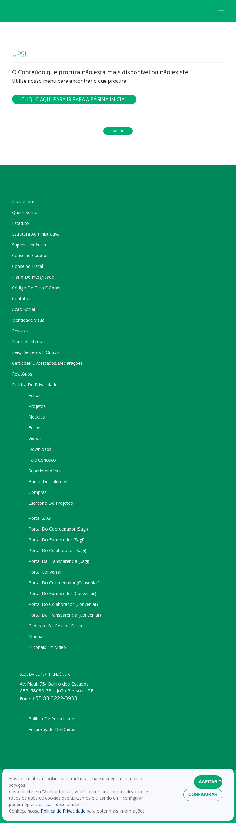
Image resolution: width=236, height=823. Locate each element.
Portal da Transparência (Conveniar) (65, 615)
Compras (38, 492)
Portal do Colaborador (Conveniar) (63, 604)
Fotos (34, 428)
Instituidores (24, 202)
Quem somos (26, 212)
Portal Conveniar (45, 572)
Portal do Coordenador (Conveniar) (64, 583)
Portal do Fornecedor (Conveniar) (62, 593)
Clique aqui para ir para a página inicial (74, 99)
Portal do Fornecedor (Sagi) (57, 540)
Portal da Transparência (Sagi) (59, 561)
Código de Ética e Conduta (39, 288)
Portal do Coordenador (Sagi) (58, 529)
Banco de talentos (48, 481)
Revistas (20, 331)
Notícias (37, 417)
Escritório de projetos (51, 503)
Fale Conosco (42, 460)
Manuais (37, 636)
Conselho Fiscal (27, 266)
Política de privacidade (34, 385)
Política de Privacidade (64, 811)
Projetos (37, 406)
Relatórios (22, 374)
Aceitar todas (210, 781)
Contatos (21, 298)
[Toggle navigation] (221, 12)
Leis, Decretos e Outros (36, 352)
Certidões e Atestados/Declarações (47, 363)
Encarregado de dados (52, 729)
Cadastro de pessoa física (55, 626)
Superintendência (29, 245)
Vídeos (35, 438)
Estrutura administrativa (36, 234)
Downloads (40, 449)
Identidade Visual (28, 320)
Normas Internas (29, 341)
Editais (35, 395)
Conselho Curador (30, 255)
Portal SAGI (40, 518)
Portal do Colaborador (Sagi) (57, 550)
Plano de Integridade (33, 277)
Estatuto (20, 223)
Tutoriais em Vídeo (47, 647)
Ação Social (23, 309)
